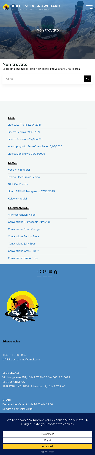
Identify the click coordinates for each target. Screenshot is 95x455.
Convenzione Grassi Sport (23, 251)
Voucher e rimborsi (19, 169)
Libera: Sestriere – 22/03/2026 (25, 139)
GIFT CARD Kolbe (18, 184)
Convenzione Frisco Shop (23, 258)
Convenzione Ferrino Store (23, 236)
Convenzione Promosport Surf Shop (29, 221)
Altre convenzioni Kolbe (22, 214)
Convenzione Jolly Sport (22, 243)
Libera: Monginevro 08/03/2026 (26, 153)
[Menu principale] (89, 7)
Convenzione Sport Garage (24, 229)
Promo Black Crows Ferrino (24, 177)
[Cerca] (87, 78)
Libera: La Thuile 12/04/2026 (25, 124)
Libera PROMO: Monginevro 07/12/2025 (31, 191)
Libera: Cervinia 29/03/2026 (24, 132)
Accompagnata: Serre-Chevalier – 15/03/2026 (35, 146)
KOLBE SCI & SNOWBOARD (36, 6)
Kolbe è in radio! (17, 198)
